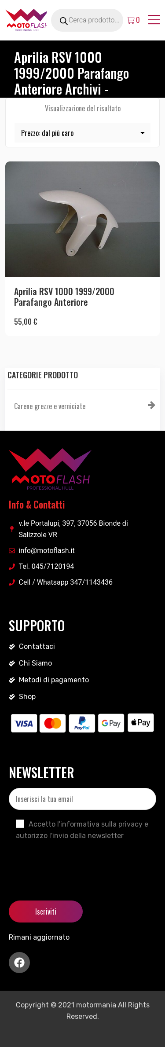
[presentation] (76, 863)
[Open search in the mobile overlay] (97, 20)
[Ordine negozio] (82, 133)
